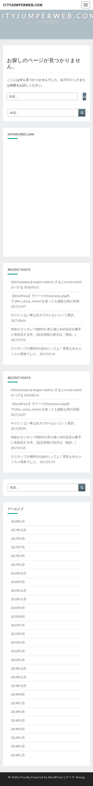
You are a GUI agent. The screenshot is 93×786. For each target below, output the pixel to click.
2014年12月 (19, 668)
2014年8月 (18, 694)
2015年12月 (19, 590)
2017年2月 (18, 565)
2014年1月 (18, 755)
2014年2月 (18, 746)
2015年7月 (18, 625)
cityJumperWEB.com (22, 4)
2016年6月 (18, 582)
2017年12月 (19, 530)
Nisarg (80, 777)
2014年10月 (19, 686)
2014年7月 (18, 703)
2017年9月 (18, 539)
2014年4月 (18, 729)
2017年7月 (18, 547)
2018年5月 (18, 521)
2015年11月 (19, 599)
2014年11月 (19, 677)
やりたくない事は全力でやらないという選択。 (44, 315)
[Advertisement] (46, 169)
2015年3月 (18, 651)
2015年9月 (18, 608)
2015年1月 (18, 660)
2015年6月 (18, 634)
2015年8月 (18, 616)
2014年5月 (18, 720)
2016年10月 (19, 573)
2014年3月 (18, 738)
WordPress (55, 777)
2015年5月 (18, 642)
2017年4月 (18, 556)
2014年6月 (18, 712)
